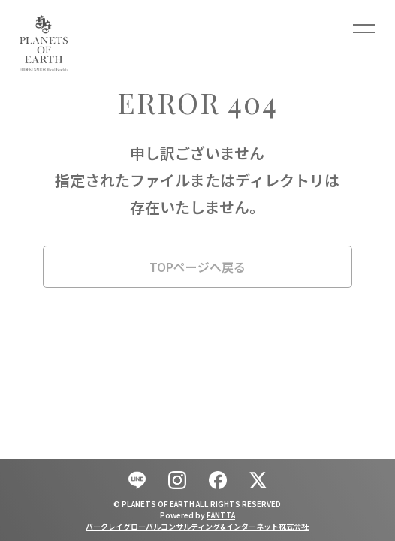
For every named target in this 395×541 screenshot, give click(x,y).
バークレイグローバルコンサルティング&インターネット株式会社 (197, 526)
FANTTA (221, 515)
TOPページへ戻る (197, 267)
